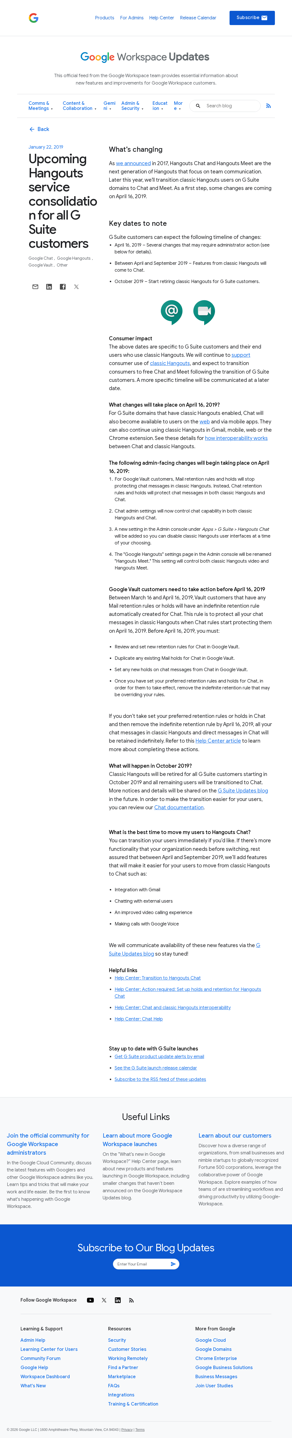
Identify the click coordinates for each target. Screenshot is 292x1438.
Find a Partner (123, 1368)
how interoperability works (236, 438)
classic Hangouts (170, 363)
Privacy (127, 1430)
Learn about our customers (234, 1135)
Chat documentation (179, 807)
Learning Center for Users (49, 1349)
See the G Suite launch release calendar (156, 1068)
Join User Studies (214, 1386)
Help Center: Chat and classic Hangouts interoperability (173, 1008)
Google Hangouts (74, 258)
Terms (140, 1430)
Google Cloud (210, 1340)
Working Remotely (128, 1358)
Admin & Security (132, 106)
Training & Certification (133, 1404)
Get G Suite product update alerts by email (159, 1057)
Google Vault (41, 265)
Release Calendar (198, 18)
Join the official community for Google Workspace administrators (48, 1144)
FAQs (113, 1386)
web (205, 422)
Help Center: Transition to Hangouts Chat (158, 978)
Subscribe (252, 18)
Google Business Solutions (224, 1368)
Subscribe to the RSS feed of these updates (160, 1079)
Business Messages (216, 1377)
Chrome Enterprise (216, 1358)
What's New (33, 1386)
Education (160, 106)
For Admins (132, 18)
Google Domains (213, 1349)
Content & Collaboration (79, 106)
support (241, 355)
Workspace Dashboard (45, 1377)
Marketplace (122, 1377)
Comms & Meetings (41, 106)
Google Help (34, 1368)
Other (62, 265)
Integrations (121, 1395)
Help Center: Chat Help (139, 1019)
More (178, 106)
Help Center (161, 18)
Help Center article (218, 741)
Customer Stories (127, 1349)
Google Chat (41, 258)
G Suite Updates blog (243, 791)
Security (117, 1340)
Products (104, 18)
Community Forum (40, 1358)
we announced (133, 163)
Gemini (109, 106)
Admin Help (33, 1340)
